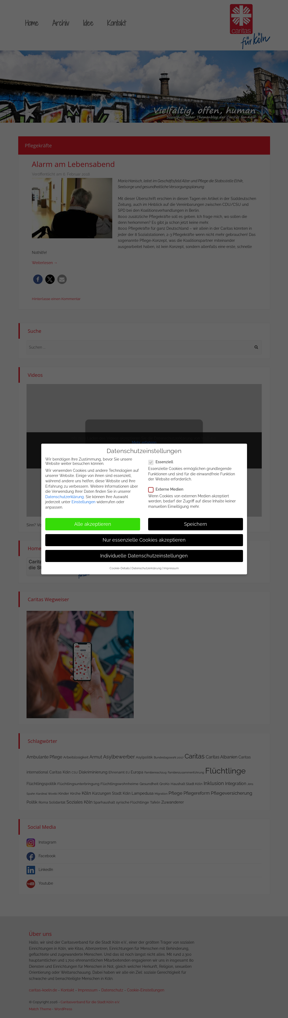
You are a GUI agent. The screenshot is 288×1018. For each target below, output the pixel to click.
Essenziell (162, 461)
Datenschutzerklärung (64, 496)
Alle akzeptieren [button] (92, 523)
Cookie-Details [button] (120, 568)
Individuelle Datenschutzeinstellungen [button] (144, 555)
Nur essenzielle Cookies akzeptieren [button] (144, 539)
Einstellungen (83, 501)
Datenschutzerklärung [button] (147, 568)
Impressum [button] (171, 568)
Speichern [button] (195, 523)
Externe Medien (167, 489)
